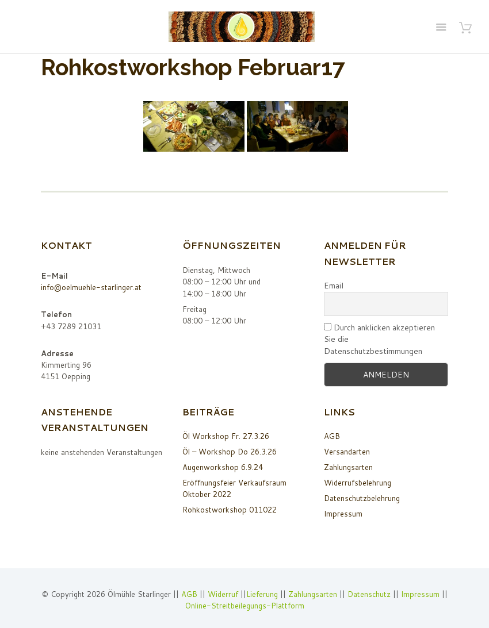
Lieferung (262, 594)
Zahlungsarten (348, 467)
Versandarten (347, 451)
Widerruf (224, 594)
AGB (332, 436)
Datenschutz (369, 594)
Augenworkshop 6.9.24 (222, 467)
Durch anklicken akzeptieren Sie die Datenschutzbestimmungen (379, 339)
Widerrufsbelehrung (357, 482)
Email (333, 285)
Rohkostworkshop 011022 (229, 509)
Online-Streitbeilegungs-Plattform (244, 605)
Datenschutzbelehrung (362, 498)
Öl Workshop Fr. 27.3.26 (225, 436)
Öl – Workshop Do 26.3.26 (229, 451)
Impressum (343, 513)
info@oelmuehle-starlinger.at (91, 287)
